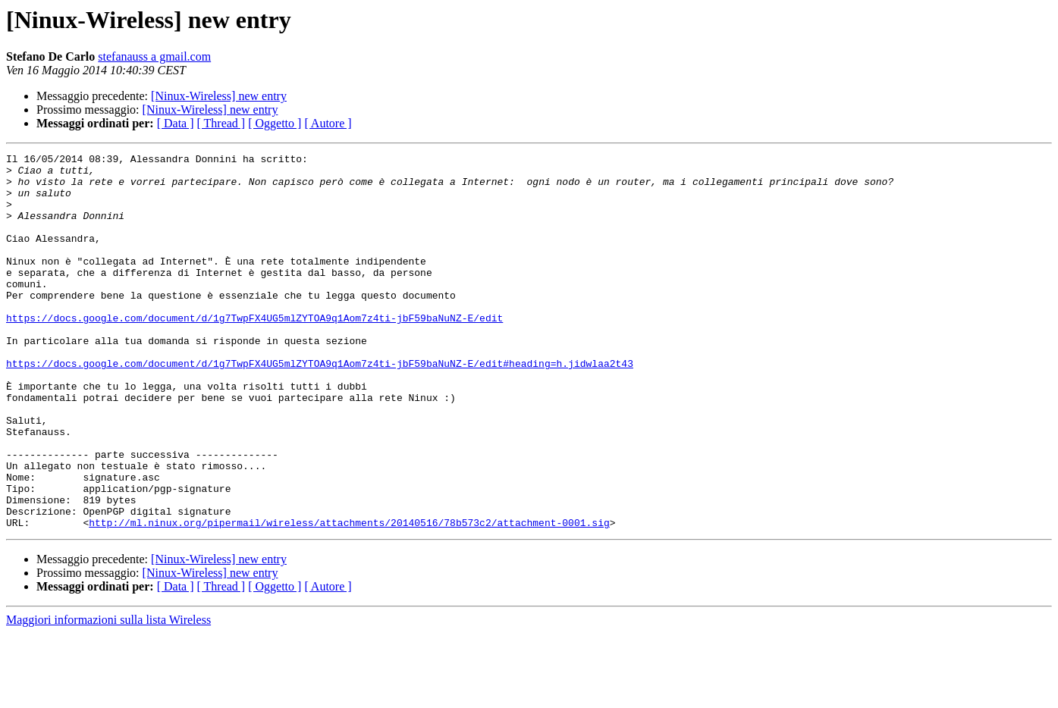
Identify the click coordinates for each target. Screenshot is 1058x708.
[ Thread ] (221, 123)
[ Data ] (175, 123)
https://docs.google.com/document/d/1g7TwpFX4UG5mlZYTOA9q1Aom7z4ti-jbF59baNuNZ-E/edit (254, 352)
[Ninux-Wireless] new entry (219, 95)
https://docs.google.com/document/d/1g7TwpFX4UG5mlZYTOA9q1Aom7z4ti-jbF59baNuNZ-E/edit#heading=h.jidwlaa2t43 (319, 406)
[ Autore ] (327, 123)
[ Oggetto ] (274, 123)
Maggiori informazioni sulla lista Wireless (108, 694)
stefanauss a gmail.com (154, 56)
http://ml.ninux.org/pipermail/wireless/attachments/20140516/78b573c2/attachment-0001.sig (349, 597)
